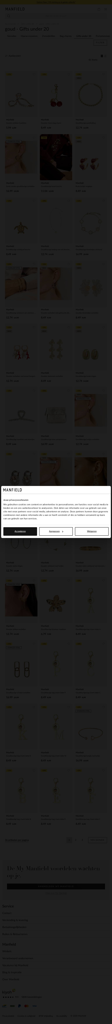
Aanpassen (56, 531)
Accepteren (20, 531)
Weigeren (92, 531)
